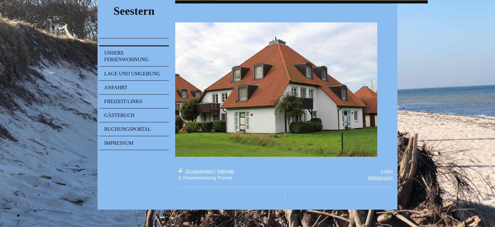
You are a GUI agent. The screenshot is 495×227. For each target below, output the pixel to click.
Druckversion (196, 171)
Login (387, 171)
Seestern (133, 11)
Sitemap (225, 171)
